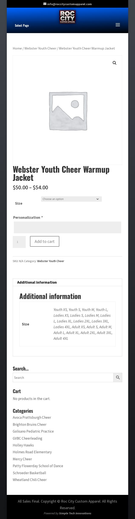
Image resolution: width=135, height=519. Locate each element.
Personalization (28, 217)
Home (17, 48)
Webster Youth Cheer (40, 48)
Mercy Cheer (22, 459)
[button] (114, 63)
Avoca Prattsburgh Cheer (32, 417)
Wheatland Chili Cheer (30, 479)
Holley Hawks (23, 445)
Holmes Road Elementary (32, 452)
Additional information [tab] (37, 282)
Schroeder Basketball (29, 473)
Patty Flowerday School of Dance (38, 466)
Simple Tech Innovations (75, 513)
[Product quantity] (19, 242)
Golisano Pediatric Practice (33, 431)
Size (18, 203)
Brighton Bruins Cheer (29, 424)
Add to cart (45, 241)
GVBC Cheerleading (27, 438)
